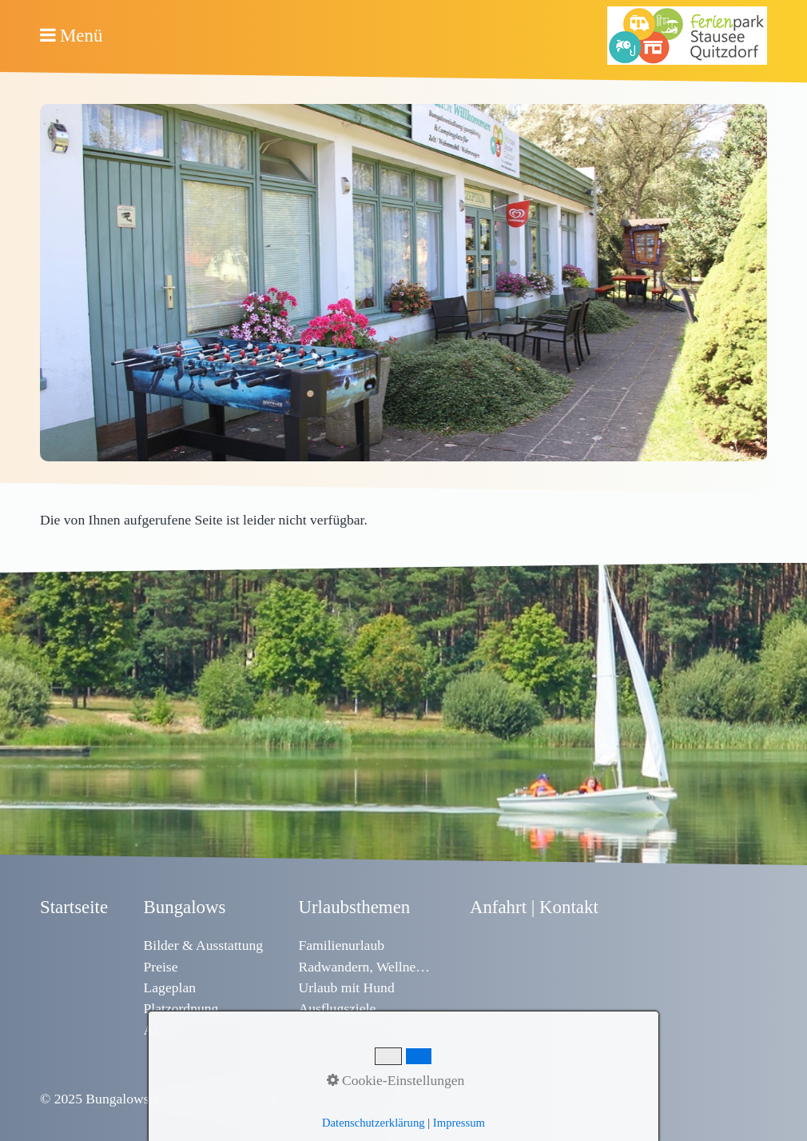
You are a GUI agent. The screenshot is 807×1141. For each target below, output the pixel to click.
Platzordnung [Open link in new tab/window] (181, 1008)
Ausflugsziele (337, 1008)
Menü (81, 36)
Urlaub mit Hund (346, 987)
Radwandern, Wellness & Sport (366, 967)
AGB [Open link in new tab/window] (158, 1030)
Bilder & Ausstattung (204, 945)
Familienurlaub (341, 945)
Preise (161, 967)
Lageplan (170, 987)
